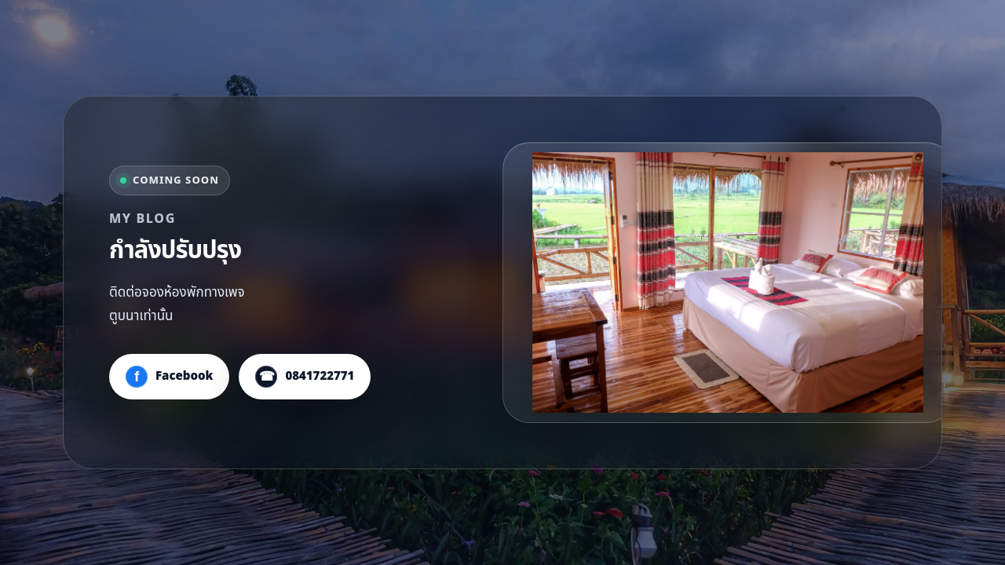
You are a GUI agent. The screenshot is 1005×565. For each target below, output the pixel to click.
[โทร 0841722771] (305, 376)
